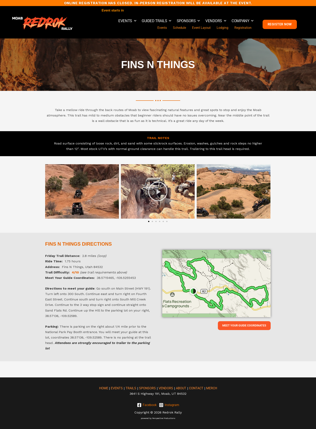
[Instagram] (169, 405)
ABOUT (181, 388)
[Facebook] (147, 405)
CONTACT (196, 388)
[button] (49, 191)
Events (162, 28)
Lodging (222, 28)
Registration (243, 28)
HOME (104, 388)
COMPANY (242, 21)
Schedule (179, 28)
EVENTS (127, 21)
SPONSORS (188, 21)
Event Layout (201, 28)
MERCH (211, 388)
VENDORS (215, 21)
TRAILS (131, 388)
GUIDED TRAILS (156, 21)
